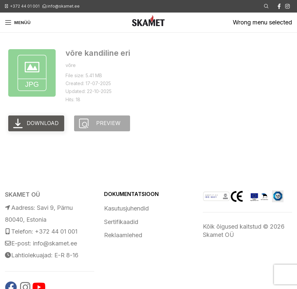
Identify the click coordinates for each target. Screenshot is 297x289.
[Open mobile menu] (18, 22)
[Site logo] (148, 21)
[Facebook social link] (279, 6)
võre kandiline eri (98, 53)
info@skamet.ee (63, 6)
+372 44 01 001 (25, 6)
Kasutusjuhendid (126, 208)
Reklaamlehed (123, 235)
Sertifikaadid (121, 221)
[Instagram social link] (287, 6)
